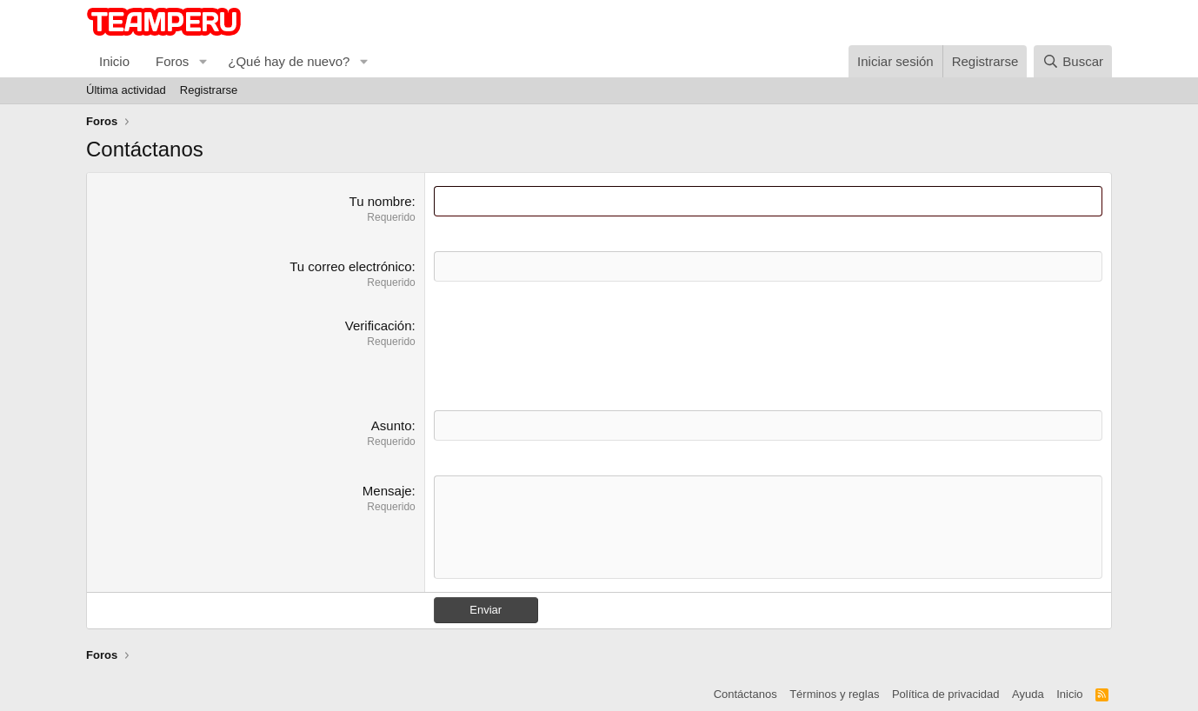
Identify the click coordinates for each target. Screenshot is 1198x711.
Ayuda (1028, 694)
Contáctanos (745, 694)
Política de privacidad (946, 694)
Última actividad (126, 89)
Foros (172, 61)
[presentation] (566, 350)
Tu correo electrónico (350, 266)
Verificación (378, 325)
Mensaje (387, 490)
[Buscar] (1073, 61)
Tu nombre (380, 201)
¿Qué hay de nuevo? (288, 61)
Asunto (391, 425)
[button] (202, 61)
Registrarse (208, 89)
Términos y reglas (834, 694)
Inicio (114, 61)
